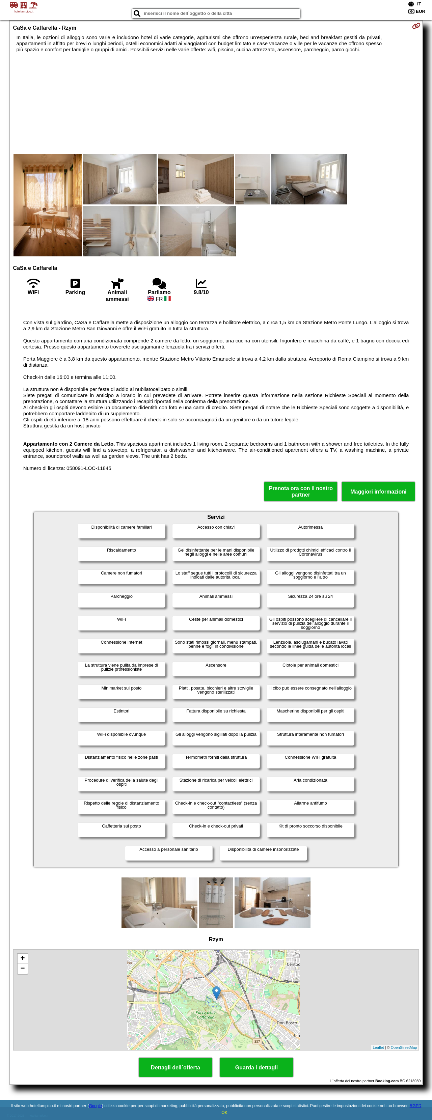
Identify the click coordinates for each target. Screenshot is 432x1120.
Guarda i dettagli (256, 1067)
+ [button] (22, 959)
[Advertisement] (216, 103)
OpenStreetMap (404, 1047)
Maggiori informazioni (378, 492)
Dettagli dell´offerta (175, 1067)
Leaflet (378, 1047)
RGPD (416, 1105)
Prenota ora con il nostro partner (301, 491)
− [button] (22, 969)
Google (95, 1105)
